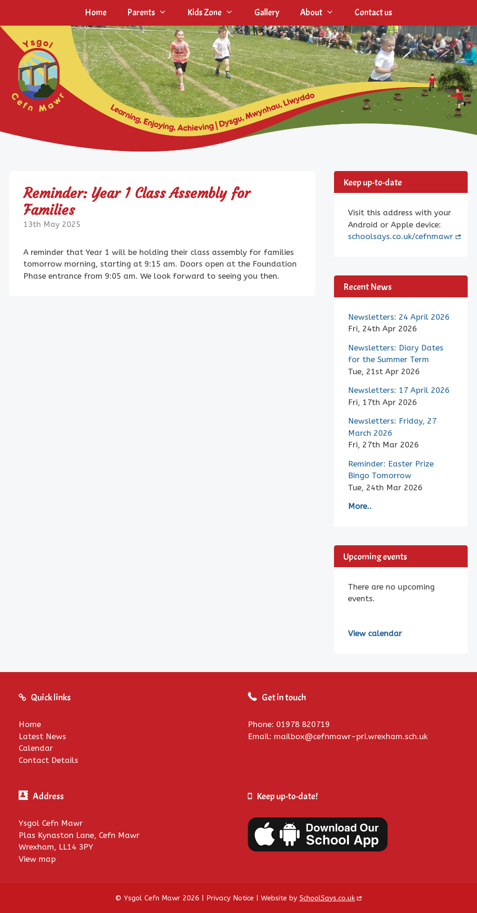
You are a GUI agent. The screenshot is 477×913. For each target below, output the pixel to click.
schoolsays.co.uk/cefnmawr (400, 236)
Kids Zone (215, 13)
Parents (152, 13)
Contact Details (48, 760)
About (322, 13)
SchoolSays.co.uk (327, 898)
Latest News (42, 736)
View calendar (375, 633)
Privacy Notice (230, 898)
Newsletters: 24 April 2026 (399, 317)
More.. (360, 506)
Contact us (373, 12)
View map (37, 859)
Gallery (266, 12)
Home (96, 12)
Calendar (36, 748)
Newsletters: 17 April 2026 (399, 390)
